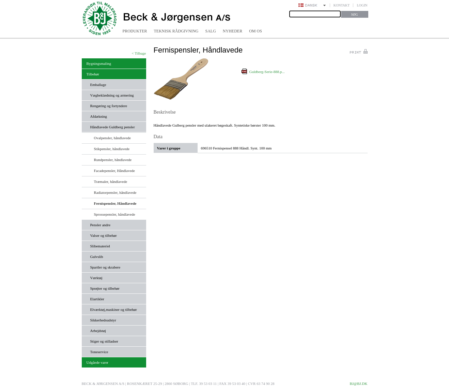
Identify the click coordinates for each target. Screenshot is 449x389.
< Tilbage (139, 53)
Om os (255, 31)
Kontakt (342, 5)
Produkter (135, 31)
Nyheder (232, 31)
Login (362, 5)
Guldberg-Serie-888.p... (267, 72)
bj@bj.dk (358, 383)
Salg (210, 31)
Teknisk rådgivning (176, 31)
